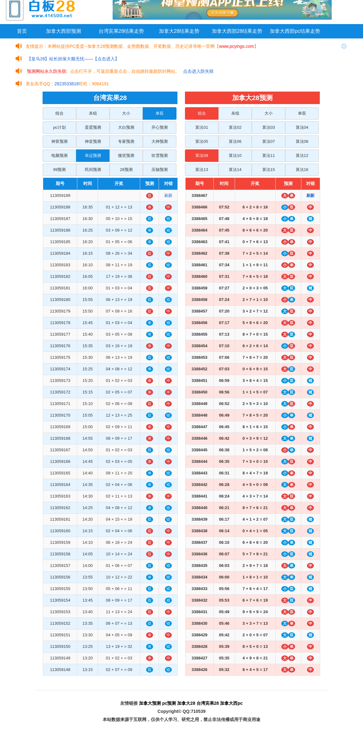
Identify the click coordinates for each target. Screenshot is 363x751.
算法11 (268, 155)
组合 (59, 113)
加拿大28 (186, 703)
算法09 (201, 155)
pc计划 (59, 127)
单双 (160, 113)
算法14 (235, 169)
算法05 (201, 141)
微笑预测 (126, 155)
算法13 (201, 169)
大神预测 (159, 141)
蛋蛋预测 (93, 127)
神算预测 (59, 141)
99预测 (59, 169)
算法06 (235, 141)
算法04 (302, 127)
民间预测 (93, 169)
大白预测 (126, 127)
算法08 (302, 141)
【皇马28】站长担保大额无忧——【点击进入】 (73, 58)
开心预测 (159, 127)
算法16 (302, 169)
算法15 (268, 169)
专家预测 (126, 141)
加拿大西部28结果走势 (237, 31)
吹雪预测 (159, 155)
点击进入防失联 (198, 71)
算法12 (302, 155)
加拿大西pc (231, 703)
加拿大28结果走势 (179, 31)
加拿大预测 (150, 703)
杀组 (93, 113)
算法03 (268, 127)
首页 (22, 31)
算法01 (201, 127)
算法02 (235, 127)
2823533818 (66, 83)
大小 (126, 113)
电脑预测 (59, 155)
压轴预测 (159, 169)
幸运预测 (93, 155)
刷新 (168, 195)
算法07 (268, 141)
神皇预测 (93, 141)
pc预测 (169, 703)
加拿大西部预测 (63, 31)
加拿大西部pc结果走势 (295, 31)
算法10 (235, 155)
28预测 (126, 169)
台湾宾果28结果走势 (121, 31)
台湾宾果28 (208, 703)
